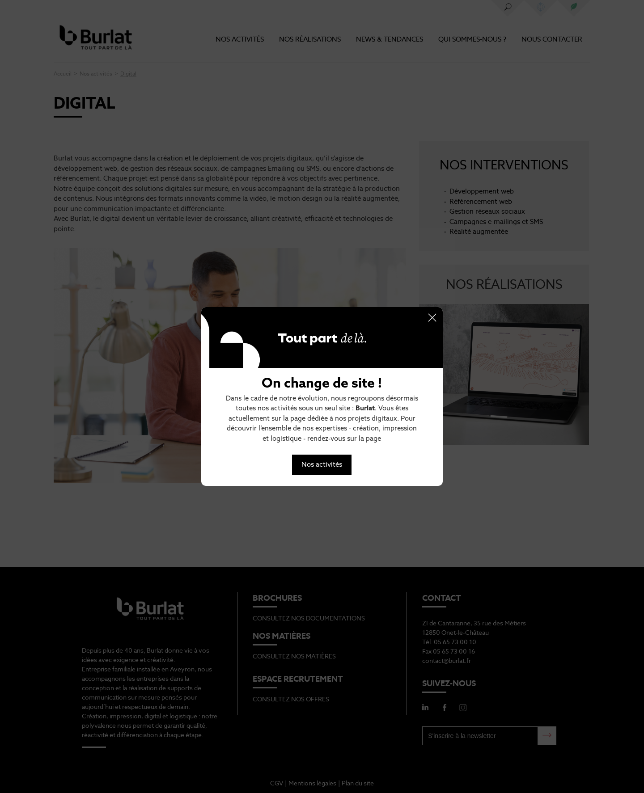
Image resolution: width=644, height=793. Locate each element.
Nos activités (321, 464)
